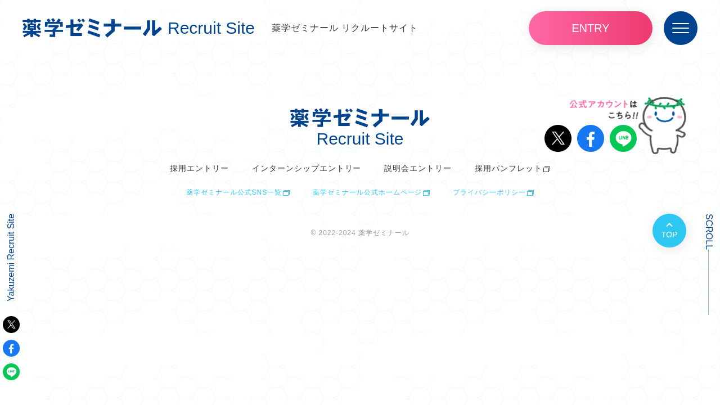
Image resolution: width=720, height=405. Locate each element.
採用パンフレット (508, 168)
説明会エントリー (418, 168)
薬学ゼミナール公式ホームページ (367, 192)
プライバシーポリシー (489, 192)
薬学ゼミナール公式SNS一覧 (234, 192)
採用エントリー (199, 168)
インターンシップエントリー (306, 168)
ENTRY (590, 28)
